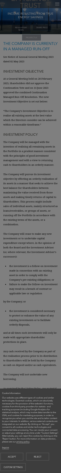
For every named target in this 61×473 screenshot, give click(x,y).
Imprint (5, 447)
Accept (12, 456)
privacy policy (22, 441)
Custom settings (13, 467)
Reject (37, 456)
